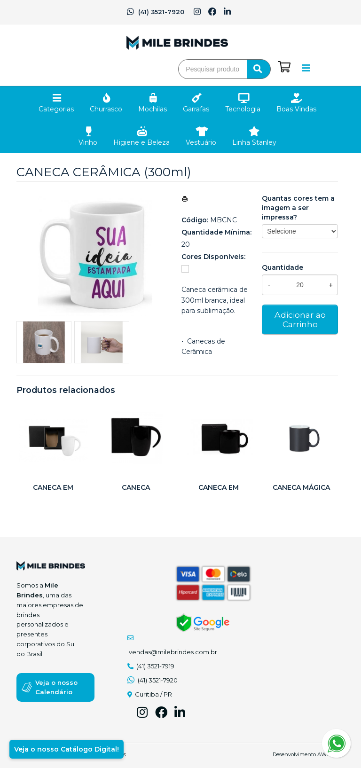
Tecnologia (242, 109)
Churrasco (106, 109)
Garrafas (196, 109)
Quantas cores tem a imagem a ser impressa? (298, 207)
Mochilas (152, 109)
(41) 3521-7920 (155, 12)
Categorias (56, 109)
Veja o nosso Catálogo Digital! (66, 749)
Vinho (87, 142)
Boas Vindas (296, 109)
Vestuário (201, 142)
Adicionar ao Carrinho (300, 319)
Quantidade (282, 267)
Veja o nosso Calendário (56, 687)
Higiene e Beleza (141, 142)
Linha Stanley (254, 142)
